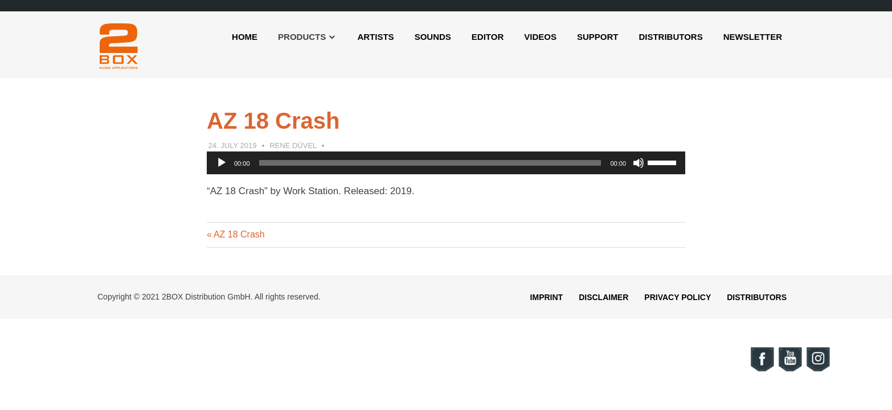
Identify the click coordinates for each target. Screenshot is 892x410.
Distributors (670, 37)
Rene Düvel (293, 145)
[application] (446, 162)
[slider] (430, 163)
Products (302, 37)
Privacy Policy (677, 297)
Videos (540, 37)
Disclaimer (603, 297)
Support (598, 37)
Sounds (433, 37)
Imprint (546, 297)
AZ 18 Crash (239, 234)
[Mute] (638, 163)
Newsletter (752, 37)
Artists (375, 37)
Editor (488, 37)
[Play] (221, 163)
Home (244, 37)
